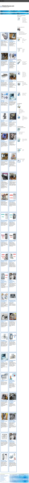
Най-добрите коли (24, 64)
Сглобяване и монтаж (12, 477)
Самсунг (23, 38)
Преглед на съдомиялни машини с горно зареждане (4, 321)
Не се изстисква (24, 18)
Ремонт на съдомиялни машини (21, 127)
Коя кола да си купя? (24, 61)
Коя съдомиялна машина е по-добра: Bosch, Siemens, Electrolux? (12, 381)
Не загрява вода (24, 20)
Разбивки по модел (24, 21)
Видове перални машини (20, 81)
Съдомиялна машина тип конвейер (12, 361)
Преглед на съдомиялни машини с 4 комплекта (4, 160)
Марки (10, 11)
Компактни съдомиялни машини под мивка (4, 421)
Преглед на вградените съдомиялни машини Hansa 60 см (12, 241)
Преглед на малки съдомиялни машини (4, 441)
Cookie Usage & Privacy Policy (22, 477)
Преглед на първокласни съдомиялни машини (4, 141)
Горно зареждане (24, 82)
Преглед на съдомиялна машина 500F (12, 100)
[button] (2, 1)
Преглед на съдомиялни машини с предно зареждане (4, 361)
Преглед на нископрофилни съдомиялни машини (12, 41)
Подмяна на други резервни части (22, 34)
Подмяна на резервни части (20, 27)
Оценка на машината (24, 63)
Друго (23, 42)
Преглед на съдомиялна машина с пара (4, 40)
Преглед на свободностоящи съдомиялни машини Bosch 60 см (4, 281)
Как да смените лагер (21, 31)
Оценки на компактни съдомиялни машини (4, 60)
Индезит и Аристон (24, 39)
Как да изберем (24, 62)
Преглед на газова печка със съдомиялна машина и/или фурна (12, 421)
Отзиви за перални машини (3, 478)
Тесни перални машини (24, 84)
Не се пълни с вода (24, 19)
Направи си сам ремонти (12, 475)
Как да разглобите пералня (21, 32)
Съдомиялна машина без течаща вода (12, 341)
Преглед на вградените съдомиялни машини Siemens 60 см (12, 221)
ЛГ (22, 41)
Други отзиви (23, 76)
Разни (19, 113)
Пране (1, 481)
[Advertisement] (8, 20)
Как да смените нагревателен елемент (23, 33)
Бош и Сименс (23, 40)
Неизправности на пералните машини (4, 475)
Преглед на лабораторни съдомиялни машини (12, 61)
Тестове (20, 475)
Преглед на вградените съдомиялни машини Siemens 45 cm (4, 221)
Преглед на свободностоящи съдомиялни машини (12, 441)
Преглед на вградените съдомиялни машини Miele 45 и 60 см (12, 201)
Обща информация (19, 48)
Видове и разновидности (12, 479)
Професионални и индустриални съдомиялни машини (12, 461)
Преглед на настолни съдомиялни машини (4, 401)
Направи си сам (20, 112)
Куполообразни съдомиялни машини (4, 341)
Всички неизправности (24, 22)
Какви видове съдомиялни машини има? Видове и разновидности (12, 401)
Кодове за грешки (19, 37)
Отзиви (23, 149)
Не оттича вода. (24, 17)
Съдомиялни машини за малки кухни (12, 321)
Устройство (23, 49)
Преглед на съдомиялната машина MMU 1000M (12, 81)
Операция (18, 104)
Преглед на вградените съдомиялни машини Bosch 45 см (12, 261)
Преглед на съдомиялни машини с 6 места (12, 160)
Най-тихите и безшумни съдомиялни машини (12, 121)
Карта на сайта (20, 476)
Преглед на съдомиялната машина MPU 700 (4, 121)
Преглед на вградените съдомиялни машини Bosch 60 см (4, 261)
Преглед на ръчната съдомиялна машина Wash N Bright (4, 301)
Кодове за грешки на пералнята (3, 476)
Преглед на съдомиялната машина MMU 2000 (4, 81)
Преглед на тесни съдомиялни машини (4, 461)
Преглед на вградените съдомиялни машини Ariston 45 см (4, 241)
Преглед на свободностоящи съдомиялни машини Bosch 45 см (12, 281)
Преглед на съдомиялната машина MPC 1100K (4, 101)
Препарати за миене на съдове (13, 481)
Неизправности (19, 16)
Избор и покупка (19, 60)
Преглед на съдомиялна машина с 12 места (12, 140)
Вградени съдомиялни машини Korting (4, 200)
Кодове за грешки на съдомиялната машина (14, 476)
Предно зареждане (24, 83)
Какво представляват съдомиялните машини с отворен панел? (12, 301)
